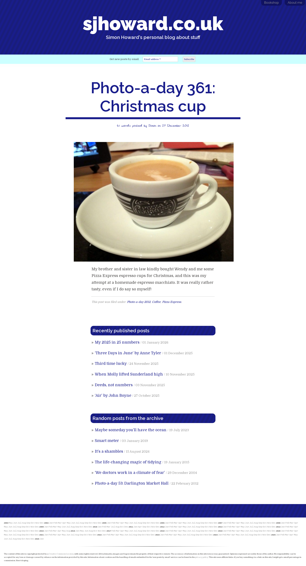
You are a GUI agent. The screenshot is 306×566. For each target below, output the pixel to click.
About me (295, 2)
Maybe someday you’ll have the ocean (130, 430)
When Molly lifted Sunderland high (129, 374)
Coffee (156, 301)
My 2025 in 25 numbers (117, 342)
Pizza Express (171, 301)
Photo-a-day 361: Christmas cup (153, 97)
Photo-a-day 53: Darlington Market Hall (132, 483)
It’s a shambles (109, 451)
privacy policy (201, 557)
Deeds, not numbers (114, 385)
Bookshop (271, 2)
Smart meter (107, 441)
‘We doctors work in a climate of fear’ (130, 473)
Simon (152, 125)
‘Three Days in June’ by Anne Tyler (128, 353)
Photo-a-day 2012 (138, 301)
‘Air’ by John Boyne (113, 395)
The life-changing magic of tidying (128, 462)
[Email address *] (160, 59)
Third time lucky (111, 363)
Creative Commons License (61, 554)
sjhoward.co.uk (153, 26)
